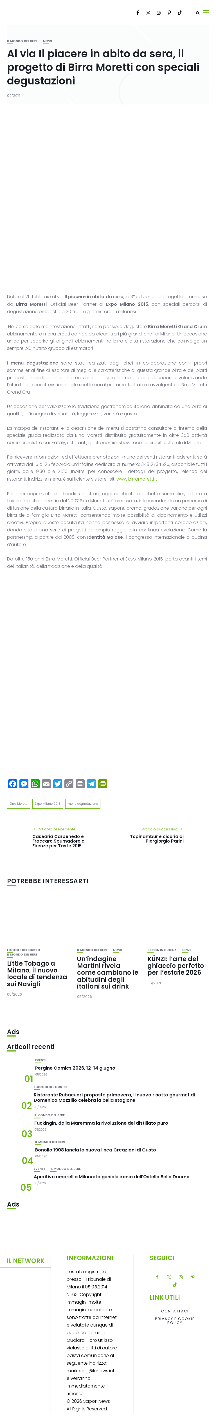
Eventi (40, 1060)
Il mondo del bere (22, 41)
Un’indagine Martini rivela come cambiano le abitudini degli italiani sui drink (107, 973)
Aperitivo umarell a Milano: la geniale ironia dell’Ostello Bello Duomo (112, 1176)
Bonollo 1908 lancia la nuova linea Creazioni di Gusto (95, 1150)
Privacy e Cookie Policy (175, 1321)
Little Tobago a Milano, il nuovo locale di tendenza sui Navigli (37, 974)
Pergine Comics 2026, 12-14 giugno (75, 1068)
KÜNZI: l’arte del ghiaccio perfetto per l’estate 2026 (175, 966)
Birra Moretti (19, 803)
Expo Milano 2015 (47, 803)
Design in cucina (162, 950)
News (47, 41)
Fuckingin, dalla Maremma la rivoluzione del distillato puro (101, 1123)
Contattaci (174, 1311)
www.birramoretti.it (137, 479)
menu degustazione (83, 803)
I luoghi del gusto (23, 950)
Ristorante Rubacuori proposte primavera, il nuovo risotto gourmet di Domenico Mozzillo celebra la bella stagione (114, 1097)
